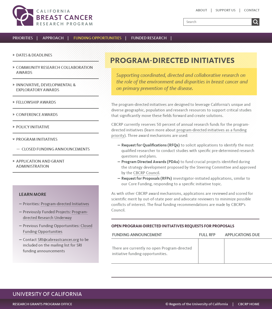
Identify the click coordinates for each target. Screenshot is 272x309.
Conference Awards (37, 114)
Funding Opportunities (97, 38)
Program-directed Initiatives (65, 203)
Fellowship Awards (36, 102)
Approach (53, 38)
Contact (251, 10)
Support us (225, 10)
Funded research (149, 38)
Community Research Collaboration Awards (54, 70)
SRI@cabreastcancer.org (58, 239)
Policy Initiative (32, 127)
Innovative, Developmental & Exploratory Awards (46, 87)
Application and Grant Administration (40, 164)
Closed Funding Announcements (56, 149)
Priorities (23, 38)
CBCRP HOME (248, 304)
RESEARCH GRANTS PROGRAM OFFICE (42, 304)
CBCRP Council (146, 172)
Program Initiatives (36, 139)
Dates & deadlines (34, 55)
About (201, 10)
